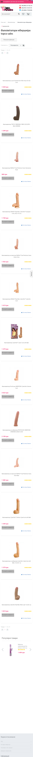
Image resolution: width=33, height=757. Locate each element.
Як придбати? (7, 1)
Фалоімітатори (11, 22)
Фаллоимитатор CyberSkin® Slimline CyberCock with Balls (16, 517)
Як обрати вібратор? (5, 744)
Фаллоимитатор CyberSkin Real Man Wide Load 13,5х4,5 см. (16, 605)
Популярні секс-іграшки (6, 747)
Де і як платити (19, 1)
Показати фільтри (8, 39)
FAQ (2, 741)
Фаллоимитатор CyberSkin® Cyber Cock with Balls (16, 342)
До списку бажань (27, 94)
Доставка (13, 1)
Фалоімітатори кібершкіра (25, 22)
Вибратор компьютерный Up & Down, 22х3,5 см (22, 646)
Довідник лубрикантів (6, 750)
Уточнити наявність (8, 90)
